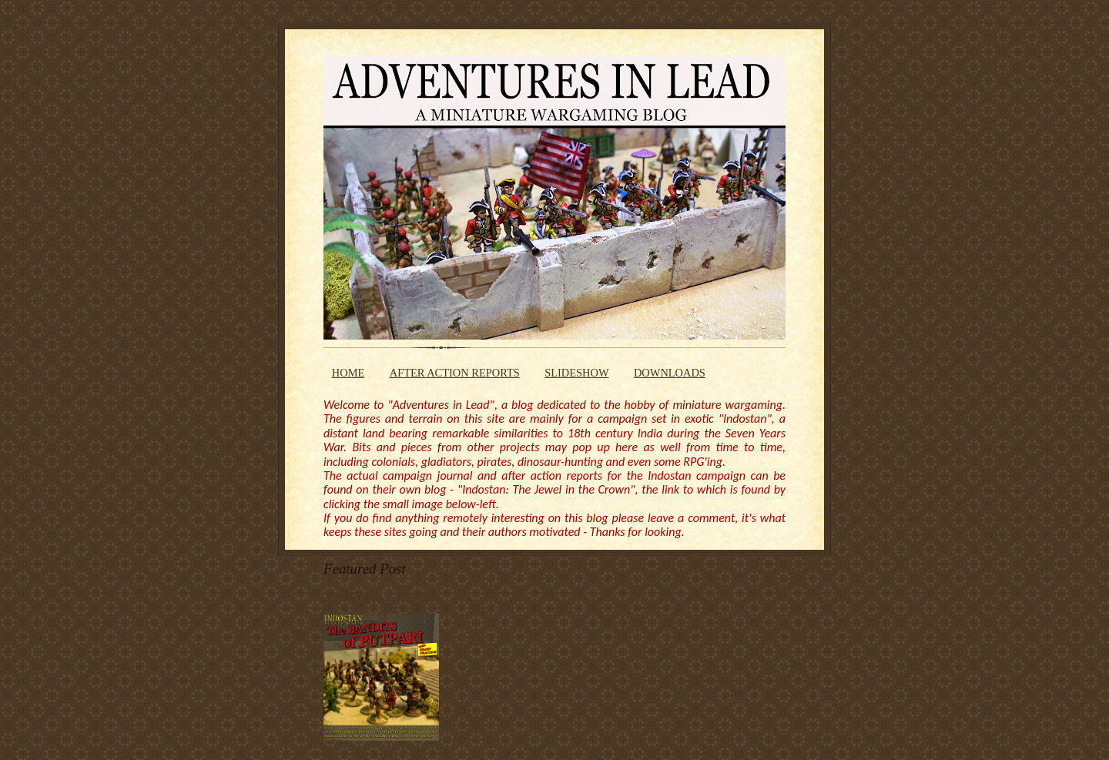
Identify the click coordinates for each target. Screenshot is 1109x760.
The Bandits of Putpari (378, 595)
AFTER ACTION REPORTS (455, 373)
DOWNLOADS (669, 373)
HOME (348, 373)
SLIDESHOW (576, 373)
